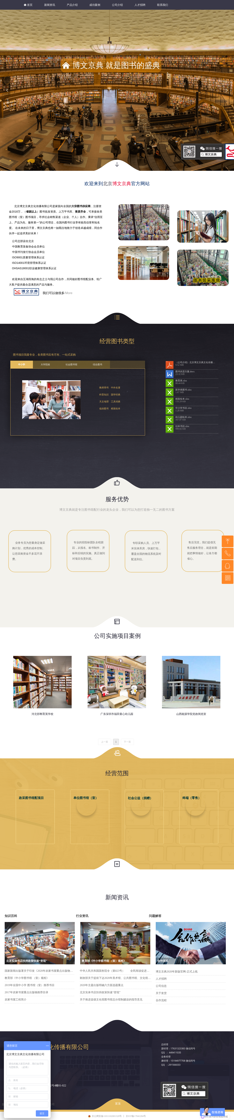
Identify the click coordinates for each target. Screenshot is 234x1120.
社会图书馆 (71, 364)
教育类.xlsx (181, 380)
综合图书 (97, 364)
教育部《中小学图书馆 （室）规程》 (27, 978)
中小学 (21, 364)
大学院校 (45, 364)
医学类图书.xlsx (183, 389)
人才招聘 (161, 978)
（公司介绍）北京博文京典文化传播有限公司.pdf (196, 362)
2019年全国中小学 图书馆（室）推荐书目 (30, 985)
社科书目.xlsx (182, 426)
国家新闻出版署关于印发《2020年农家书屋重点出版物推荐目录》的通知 (39, 970)
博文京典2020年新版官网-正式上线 (177, 971)
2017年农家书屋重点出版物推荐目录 (26, 992)
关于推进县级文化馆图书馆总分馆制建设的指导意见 (111, 999)
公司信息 (161, 986)
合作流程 (161, 1000)
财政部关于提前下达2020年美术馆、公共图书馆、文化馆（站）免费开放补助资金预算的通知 (116, 978)
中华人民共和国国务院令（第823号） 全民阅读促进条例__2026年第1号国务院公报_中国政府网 (116, 970)
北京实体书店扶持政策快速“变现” (100, 992)
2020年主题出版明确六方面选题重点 (101, 985)
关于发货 (161, 993)
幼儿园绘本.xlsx (183, 417)
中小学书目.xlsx (183, 408)
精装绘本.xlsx (182, 399)
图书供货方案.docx (184, 371)
